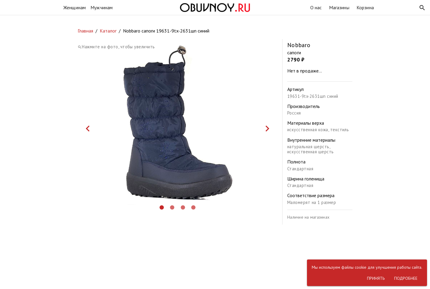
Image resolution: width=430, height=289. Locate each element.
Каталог (108, 31)
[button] (422, 7)
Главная (85, 31)
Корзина (365, 7)
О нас (316, 7)
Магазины (339, 7)
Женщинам (74, 7)
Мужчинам (101, 7)
